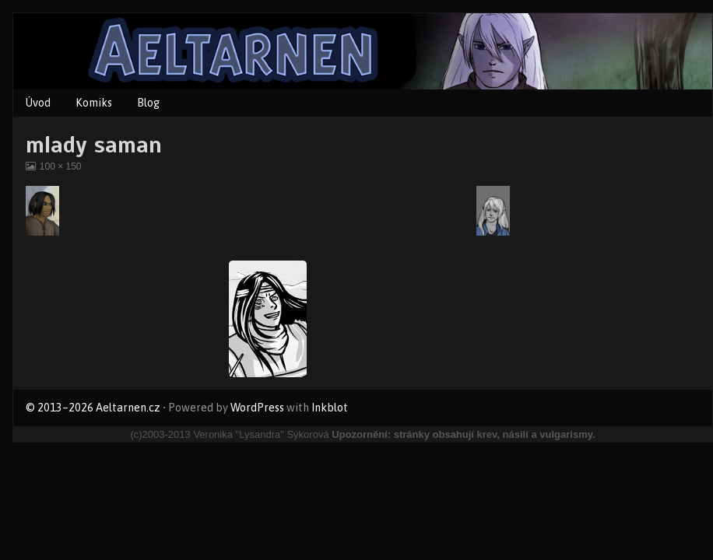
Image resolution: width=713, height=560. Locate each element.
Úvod (38, 102)
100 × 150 (60, 166)
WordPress (257, 407)
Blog (148, 102)
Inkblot (329, 407)
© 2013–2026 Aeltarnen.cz (93, 407)
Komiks (94, 102)
